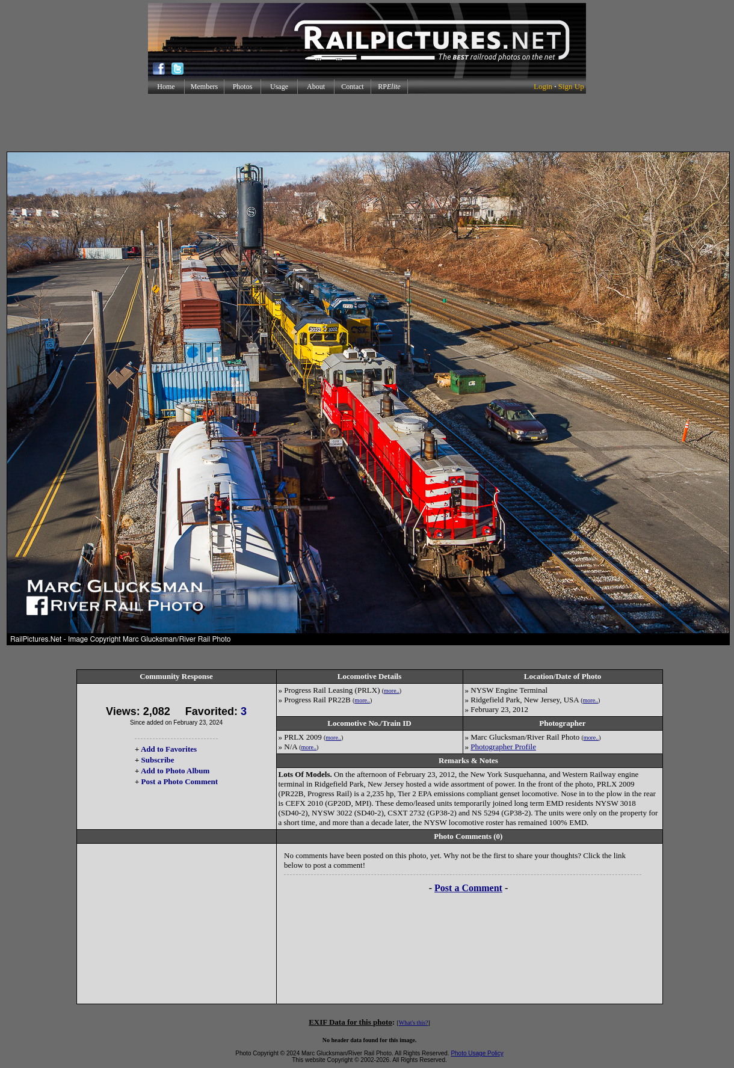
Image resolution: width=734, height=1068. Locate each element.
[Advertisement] (367, 123)
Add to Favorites (169, 748)
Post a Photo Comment (179, 781)
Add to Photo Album (175, 770)
